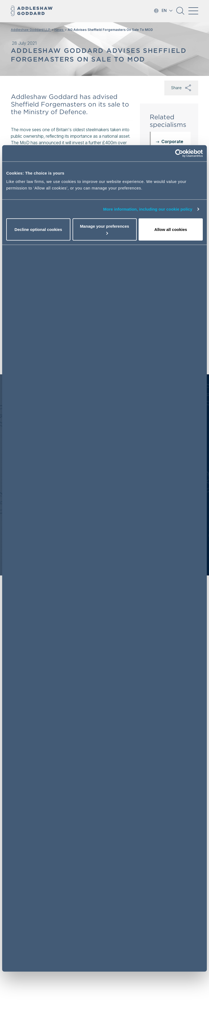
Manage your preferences (104, 229)
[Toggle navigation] (193, 11)
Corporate (172, 141)
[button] (180, 12)
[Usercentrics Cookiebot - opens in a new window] (179, 153)
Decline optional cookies (38, 229)
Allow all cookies (170, 229)
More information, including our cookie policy (147, 209)
